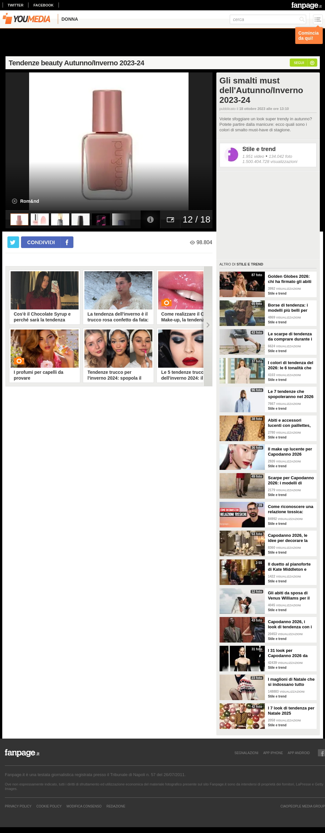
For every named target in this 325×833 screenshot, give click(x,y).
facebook (43, 5)
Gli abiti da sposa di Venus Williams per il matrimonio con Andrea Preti (289, 595)
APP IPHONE (273, 752)
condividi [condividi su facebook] (41, 242)
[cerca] (268, 19)
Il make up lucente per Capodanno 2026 (290, 452)
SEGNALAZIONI (246, 752)
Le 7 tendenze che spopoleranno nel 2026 (291, 394)
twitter (16, 5)
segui (299, 62)
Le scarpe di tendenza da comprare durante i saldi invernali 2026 (290, 336)
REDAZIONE (115, 806)
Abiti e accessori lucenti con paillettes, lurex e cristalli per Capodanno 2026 (289, 423)
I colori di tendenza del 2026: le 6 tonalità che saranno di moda (290, 365)
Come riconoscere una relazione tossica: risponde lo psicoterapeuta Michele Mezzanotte (291, 509)
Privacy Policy (18, 806)
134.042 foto (280, 156)
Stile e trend (259, 149)
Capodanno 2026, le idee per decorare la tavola (288, 538)
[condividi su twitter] (13, 242)
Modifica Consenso (84, 806)
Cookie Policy (48, 806)
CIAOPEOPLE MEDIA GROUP (302, 806)
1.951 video (253, 156)
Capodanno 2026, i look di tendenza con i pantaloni (290, 624)
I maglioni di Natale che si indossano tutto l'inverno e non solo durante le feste (291, 682)
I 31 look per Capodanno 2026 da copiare (288, 653)
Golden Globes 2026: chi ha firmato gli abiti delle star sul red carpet (289, 279)
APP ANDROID (299, 752)
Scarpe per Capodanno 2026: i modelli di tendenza (291, 480)
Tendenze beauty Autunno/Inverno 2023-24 (76, 63)
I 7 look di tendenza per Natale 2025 (291, 711)
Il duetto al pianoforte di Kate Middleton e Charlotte (289, 567)
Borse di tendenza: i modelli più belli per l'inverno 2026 (288, 308)
